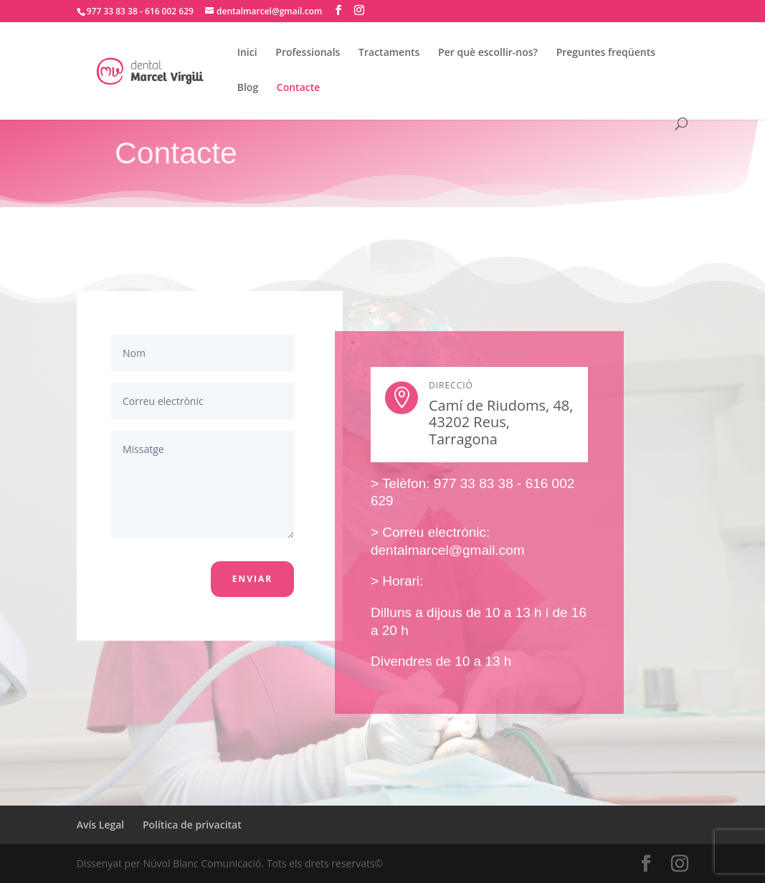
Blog (247, 88)
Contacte (298, 88)
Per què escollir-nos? (488, 53)
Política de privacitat (192, 824)
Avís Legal (101, 824)
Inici (247, 53)
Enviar (252, 579)
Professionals (307, 53)
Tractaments (388, 53)
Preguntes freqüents (605, 53)
